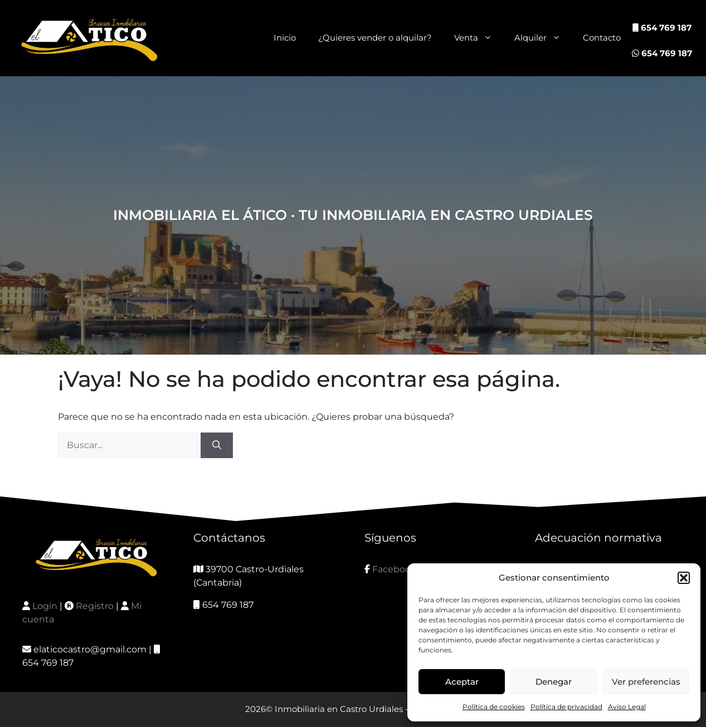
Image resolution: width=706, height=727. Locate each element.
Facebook (394, 569)
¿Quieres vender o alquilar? (375, 37)
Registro (95, 606)
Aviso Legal (627, 707)
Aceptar (462, 681)
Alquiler (543, 38)
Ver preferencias (646, 681)
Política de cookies (493, 707)
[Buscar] (217, 445)
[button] (683, 577)
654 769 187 (662, 27)
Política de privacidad (566, 707)
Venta (478, 38)
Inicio (285, 37)
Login (44, 606)
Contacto (602, 37)
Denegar (553, 681)
